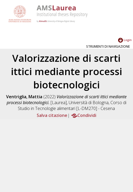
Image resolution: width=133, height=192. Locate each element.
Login (125, 40)
